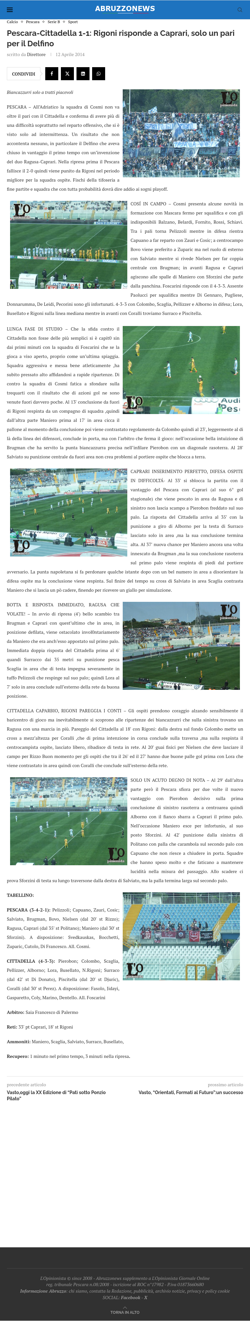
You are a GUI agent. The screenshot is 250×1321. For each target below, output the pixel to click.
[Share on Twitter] (67, 73)
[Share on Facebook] (51, 73)
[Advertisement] (125, 1172)
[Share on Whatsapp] (98, 73)
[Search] (240, 9)
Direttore (36, 54)
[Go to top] (124, 1312)
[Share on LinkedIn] (83, 73)
